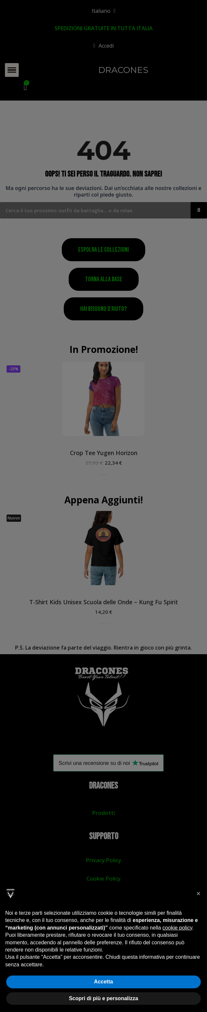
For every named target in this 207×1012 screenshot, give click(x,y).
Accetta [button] (103, 981)
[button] (198, 893)
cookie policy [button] (177, 928)
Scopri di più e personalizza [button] (103, 998)
